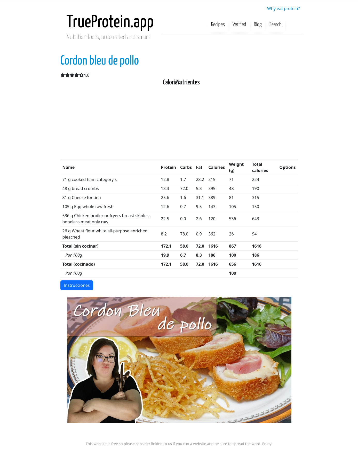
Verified (239, 24)
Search (275, 24)
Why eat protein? (283, 8)
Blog (258, 24)
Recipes (218, 24)
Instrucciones (77, 285)
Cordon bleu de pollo (99, 61)
